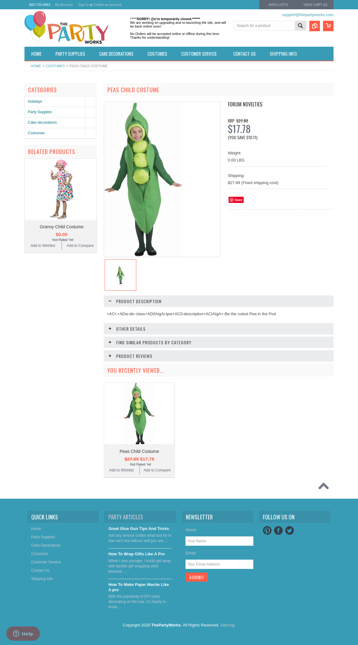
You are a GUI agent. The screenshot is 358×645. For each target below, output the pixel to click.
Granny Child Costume (62, 226)
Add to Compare (80, 245)
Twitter (289, 530)
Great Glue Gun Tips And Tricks (138, 528)
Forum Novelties (245, 104)
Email (191, 553)
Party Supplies (40, 112)
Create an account (107, 4)
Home (36, 66)
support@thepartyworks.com (308, 14)
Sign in (83, 4)
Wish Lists (278, 4)
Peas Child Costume (139, 451)
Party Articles (125, 517)
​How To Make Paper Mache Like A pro (138, 587)
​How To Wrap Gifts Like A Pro (136, 554)
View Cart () (315, 4)
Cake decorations (42, 122)
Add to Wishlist (43, 245)
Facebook (278, 530)
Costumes (55, 66)
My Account (64, 4)
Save (239, 200)
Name (191, 529)
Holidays (35, 101)
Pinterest (267, 530)
